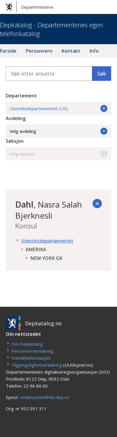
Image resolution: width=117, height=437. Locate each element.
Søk (101, 73)
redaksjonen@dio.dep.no (44, 397)
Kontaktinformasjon (31, 358)
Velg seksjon (58, 153)
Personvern (39, 51)
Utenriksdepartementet (47, 241)
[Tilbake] (97, 203)
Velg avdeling (58, 131)
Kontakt (71, 51)
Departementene (29, 7)
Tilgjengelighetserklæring (36, 365)
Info (94, 51)
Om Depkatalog (27, 344)
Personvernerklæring (32, 351)
